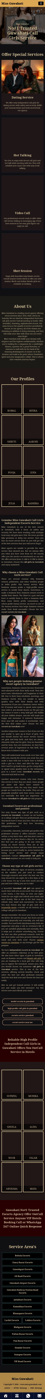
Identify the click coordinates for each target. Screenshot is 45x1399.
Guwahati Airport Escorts (22, 1283)
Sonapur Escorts (22, 1354)
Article (7, 1388)
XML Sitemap (36, 1388)
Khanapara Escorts (22, 1313)
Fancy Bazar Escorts (22, 1262)
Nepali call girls (34, 958)
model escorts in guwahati (22, 1001)
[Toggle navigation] (41, 3)
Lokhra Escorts (32, 1320)
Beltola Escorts (22, 1255)
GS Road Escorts (23, 1276)
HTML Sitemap (20, 1388)
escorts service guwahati (23, 1015)
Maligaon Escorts (22, 1327)
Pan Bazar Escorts (22, 1340)
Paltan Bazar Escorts (22, 1334)
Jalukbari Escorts (22, 1299)
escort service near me (22, 1022)
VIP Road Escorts (22, 1361)
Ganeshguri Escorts (22, 1269)
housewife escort (8, 907)
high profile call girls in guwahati (22, 1008)
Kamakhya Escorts (22, 1306)
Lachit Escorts (12, 1320)
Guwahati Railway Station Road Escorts (22, 1291)
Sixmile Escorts (22, 1347)
